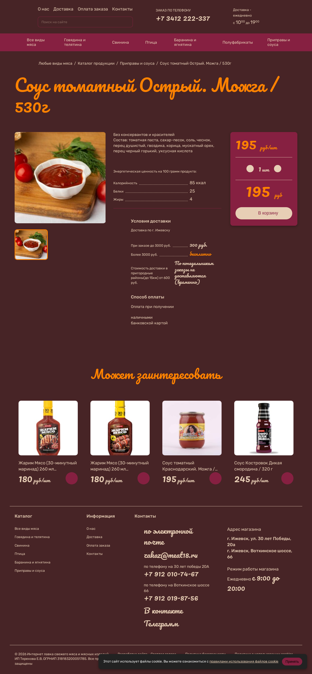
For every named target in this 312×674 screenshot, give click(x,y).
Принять (292, 662)
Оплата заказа (93, 9)
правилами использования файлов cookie (243, 661)
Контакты (122, 9)
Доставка (63, 9)
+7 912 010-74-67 (171, 573)
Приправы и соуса (276, 42)
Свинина (116, 42)
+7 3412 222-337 (183, 18)
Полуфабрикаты (233, 42)
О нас (43, 9)
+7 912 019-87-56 (171, 597)
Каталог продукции (96, 63)
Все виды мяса (32, 42)
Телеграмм (161, 623)
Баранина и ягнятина (181, 42)
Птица (148, 42)
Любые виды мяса (55, 63)
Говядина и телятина (71, 42)
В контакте (163, 610)
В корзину (264, 213)
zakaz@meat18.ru (171, 555)
